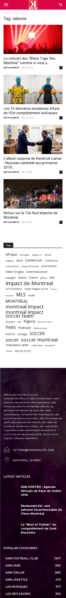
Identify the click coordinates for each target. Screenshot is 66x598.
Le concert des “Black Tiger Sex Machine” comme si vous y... (29, 60)
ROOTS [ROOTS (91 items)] (10, 334)
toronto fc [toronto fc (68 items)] (50, 345)
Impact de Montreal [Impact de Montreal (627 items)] (29, 283)
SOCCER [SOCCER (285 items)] (37, 333)
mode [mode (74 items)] (31, 295)
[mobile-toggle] (6, 5)
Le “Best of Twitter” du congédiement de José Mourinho (38, 528)
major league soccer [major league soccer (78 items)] (36, 289)
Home (7, 13)
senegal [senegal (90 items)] (22, 334)
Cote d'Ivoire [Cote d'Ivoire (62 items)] (12, 266)
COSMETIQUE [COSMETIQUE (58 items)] (51, 260)
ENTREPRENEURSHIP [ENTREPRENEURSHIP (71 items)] (37, 272)
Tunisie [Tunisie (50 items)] (9, 351)
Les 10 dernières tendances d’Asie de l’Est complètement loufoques (31, 110)
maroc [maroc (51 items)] (54, 289)
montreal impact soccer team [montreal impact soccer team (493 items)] (24, 314)
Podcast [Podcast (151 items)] (24, 328)
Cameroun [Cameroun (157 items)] (33, 260)
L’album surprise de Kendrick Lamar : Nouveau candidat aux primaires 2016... (33, 162)
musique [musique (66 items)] (10, 321)
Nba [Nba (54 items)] (19, 321)
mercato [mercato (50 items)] (10, 295)
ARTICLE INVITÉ (11, 67)
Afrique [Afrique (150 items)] (11, 254)
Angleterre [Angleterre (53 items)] (37, 255)
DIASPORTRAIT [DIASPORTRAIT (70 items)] (49, 266)
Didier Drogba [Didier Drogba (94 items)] (15, 272)
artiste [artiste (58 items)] (48, 254)
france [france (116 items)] (33, 277)
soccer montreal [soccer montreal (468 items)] (39, 339)
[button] (61, 5)
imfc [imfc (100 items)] (52, 278)
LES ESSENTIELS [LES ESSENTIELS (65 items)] (14, 289)
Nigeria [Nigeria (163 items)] (29, 321)
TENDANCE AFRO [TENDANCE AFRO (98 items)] (17, 345)
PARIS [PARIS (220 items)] (11, 327)
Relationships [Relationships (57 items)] (40, 328)
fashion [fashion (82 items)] (22, 277)
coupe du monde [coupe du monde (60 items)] (30, 266)
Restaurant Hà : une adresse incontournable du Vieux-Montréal (41, 510)
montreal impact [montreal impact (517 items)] (25, 306)
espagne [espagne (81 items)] (11, 277)
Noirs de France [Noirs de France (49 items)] (45, 322)
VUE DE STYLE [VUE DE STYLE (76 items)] (23, 351)
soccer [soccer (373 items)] (12, 340)
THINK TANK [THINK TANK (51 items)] (36, 345)
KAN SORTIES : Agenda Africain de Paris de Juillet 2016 (41, 491)
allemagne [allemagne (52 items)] (25, 255)
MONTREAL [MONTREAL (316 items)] (17, 301)
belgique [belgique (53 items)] (10, 260)
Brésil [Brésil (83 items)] (19, 260)
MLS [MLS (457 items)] (21, 294)
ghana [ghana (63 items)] (43, 277)
